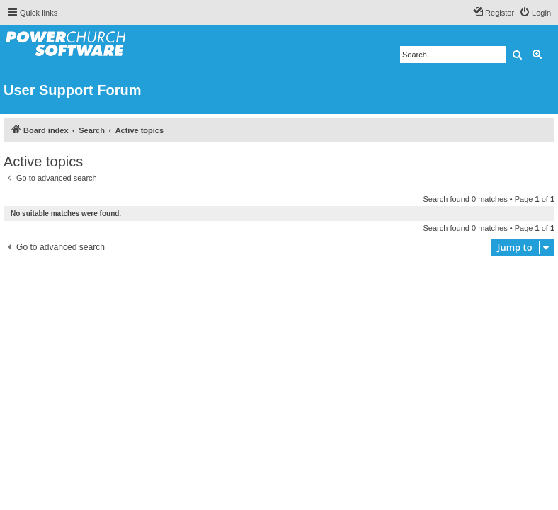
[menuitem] (535, 12)
